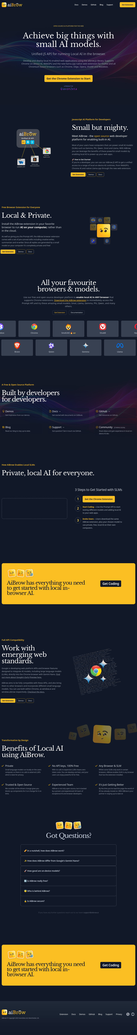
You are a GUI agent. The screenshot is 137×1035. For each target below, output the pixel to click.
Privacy (119, 1014)
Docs (76, 5)
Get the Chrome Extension (99, 499)
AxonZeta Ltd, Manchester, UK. (29, 1018)
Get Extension (127, 5)
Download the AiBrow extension (70, 300)
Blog (101, 5)
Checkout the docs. (36, 692)
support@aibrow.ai (91, 912)
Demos (84, 5)
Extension (64, 1014)
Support (110, 5)
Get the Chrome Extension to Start (68, 78)
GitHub (93, 5)
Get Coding (110, 583)
